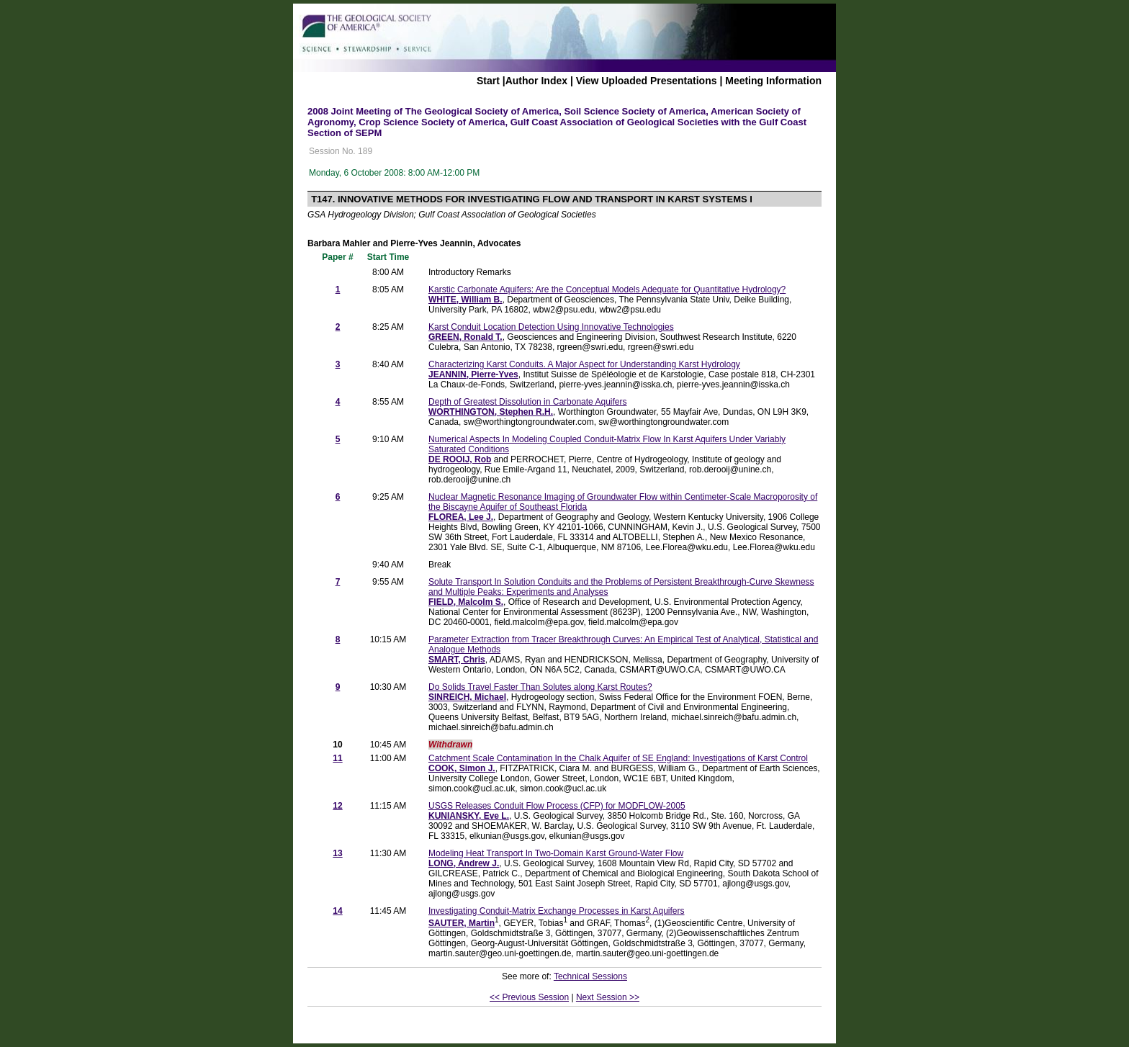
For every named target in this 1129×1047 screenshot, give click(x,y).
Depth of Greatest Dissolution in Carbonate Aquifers (527, 402)
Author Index (536, 80)
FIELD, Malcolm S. (465, 602)
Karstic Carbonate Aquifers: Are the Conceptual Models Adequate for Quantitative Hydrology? (607, 289)
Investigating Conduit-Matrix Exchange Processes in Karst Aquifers (556, 911)
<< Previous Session (529, 997)
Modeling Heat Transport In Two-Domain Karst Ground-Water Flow (555, 853)
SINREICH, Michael (467, 697)
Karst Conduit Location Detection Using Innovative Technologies (551, 327)
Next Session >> (607, 997)
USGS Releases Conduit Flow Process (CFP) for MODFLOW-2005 (556, 806)
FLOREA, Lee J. (460, 517)
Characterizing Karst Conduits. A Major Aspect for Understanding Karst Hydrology (584, 364)
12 (337, 806)
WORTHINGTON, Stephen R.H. (490, 412)
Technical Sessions (590, 976)
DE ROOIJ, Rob (459, 459)
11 (337, 758)
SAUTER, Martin (461, 923)
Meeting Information (773, 80)
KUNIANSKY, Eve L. (468, 816)
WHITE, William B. (465, 300)
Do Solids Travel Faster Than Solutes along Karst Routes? (540, 687)
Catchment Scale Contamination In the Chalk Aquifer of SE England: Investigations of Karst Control (618, 758)
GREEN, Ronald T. (465, 337)
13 (337, 853)
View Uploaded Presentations (646, 80)
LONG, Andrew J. (463, 863)
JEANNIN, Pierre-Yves (473, 374)
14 (337, 911)
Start (488, 80)
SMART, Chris (456, 660)
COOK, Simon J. (461, 768)
